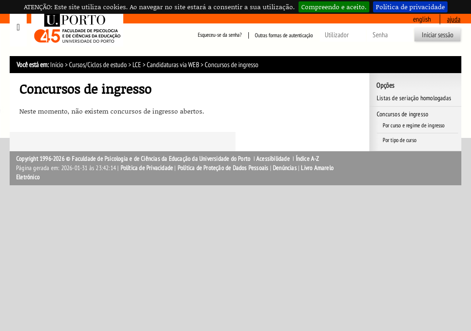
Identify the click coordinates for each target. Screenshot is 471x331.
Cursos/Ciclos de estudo (98, 65)
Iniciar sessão (438, 35)
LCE (136, 65)
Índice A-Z (307, 159)
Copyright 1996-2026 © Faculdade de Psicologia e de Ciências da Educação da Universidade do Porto (134, 159)
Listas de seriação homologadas (414, 98)
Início (56, 65)
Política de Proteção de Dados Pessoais (223, 168)
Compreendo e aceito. (334, 6)
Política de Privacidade (147, 168)
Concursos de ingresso (402, 114)
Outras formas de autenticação (284, 35)
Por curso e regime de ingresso (414, 125)
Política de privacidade (410, 6)
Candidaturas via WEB (173, 65)
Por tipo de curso (399, 140)
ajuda (453, 19)
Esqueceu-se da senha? (219, 35)
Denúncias (285, 168)
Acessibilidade (273, 159)
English (422, 19)
